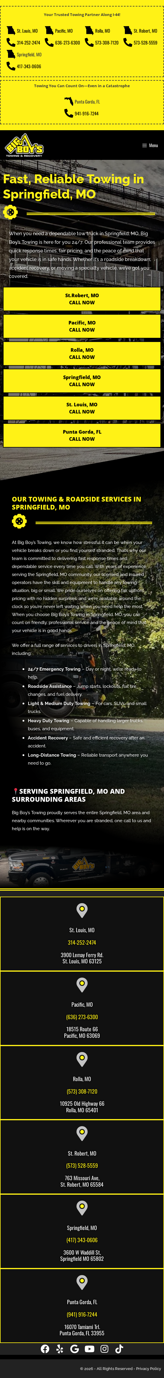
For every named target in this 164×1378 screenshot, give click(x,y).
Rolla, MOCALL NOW (82, 353)
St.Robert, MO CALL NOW (82, 299)
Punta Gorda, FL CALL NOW (82, 435)
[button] (45, 1349)
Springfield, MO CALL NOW (82, 381)
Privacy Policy (148, 1368)
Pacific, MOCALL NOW (82, 326)
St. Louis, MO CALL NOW (82, 408)
